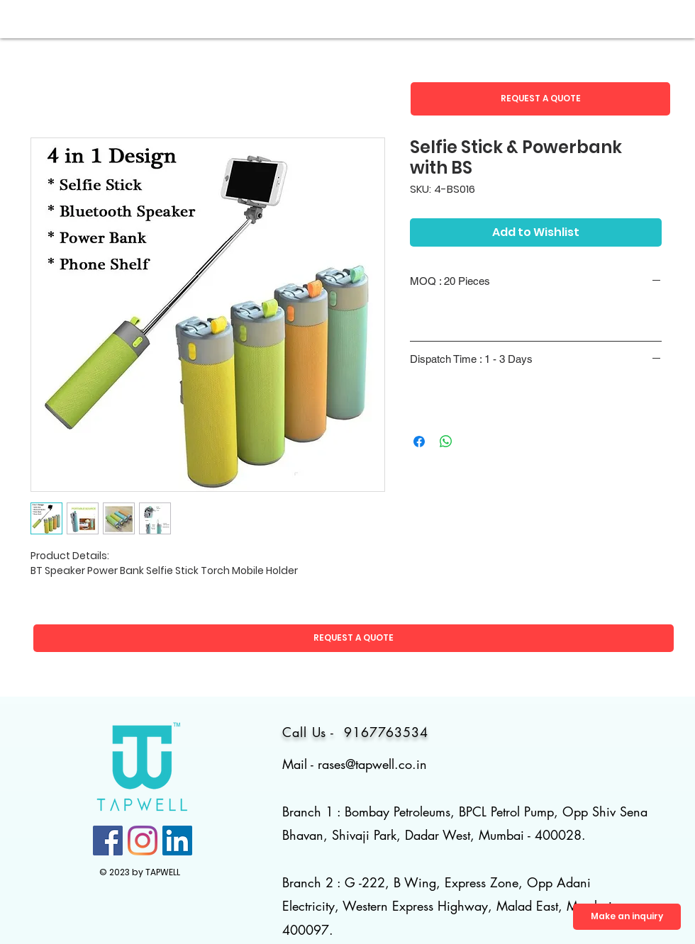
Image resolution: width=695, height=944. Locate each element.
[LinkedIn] (177, 840)
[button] (540, 99)
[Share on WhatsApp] (446, 441)
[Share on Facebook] (419, 441)
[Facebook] (108, 840)
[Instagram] (142, 840)
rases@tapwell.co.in (372, 763)
